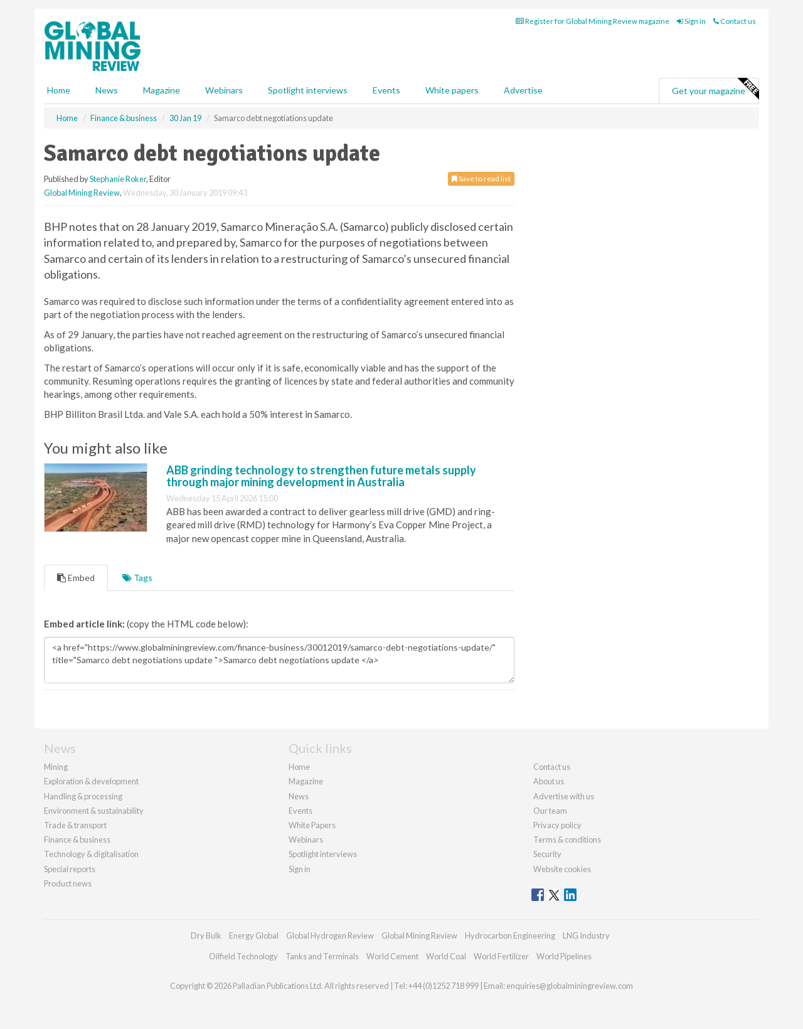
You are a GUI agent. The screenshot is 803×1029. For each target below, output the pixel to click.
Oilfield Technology (243, 956)
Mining (56, 767)
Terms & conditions (567, 839)
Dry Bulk (206, 935)
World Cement (392, 956)
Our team (550, 811)
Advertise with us (563, 796)
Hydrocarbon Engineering (510, 935)
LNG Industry (586, 935)
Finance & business (77, 839)
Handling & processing (83, 796)
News (299, 796)
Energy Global (254, 935)
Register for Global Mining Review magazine (592, 21)
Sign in (691, 21)
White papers (452, 90)
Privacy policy (557, 825)
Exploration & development (91, 781)
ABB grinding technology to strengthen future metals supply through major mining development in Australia (321, 476)
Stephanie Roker (118, 179)
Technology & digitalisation (91, 854)
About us (548, 781)
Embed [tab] (76, 577)
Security (547, 854)
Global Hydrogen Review (330, 935)
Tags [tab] (137, 577)
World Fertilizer (501, 956)
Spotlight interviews (308, 90)
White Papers (312, 825)
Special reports (69, 869)
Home (58, 90)
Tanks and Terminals (322, 956)
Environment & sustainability (94, 811)
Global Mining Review (82, 193)
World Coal (446, 956)
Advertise (523, 90)
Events (386, 90)
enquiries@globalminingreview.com (569, 986)
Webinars (224, 90)
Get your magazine (715, 89)
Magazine (161, 90)
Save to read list (481, 178)
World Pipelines (564, 956)
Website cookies (562, 869)
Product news (68, 883)
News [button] (106, 90)
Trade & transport (75, 825)
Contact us (734, 21)
